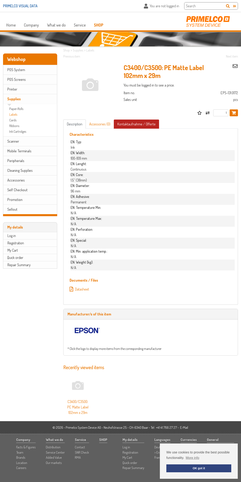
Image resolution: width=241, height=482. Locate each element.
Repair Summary (19, 265)
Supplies (14, 99)
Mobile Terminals (19, 151)
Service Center (55, 452)
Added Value (54, 457)
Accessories (16, 180)
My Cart (12, 250)
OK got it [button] (199, 468)
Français (159, 457)
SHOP (98, 25)
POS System (16, 69)
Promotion (15, 199)
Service (80, 25)
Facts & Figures (26, 447)
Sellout (12, 209)
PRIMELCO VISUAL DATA (20, 6)
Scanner (13, 141)
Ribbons (14, 126)
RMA (78, 457)
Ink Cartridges (17, 131)
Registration (15, 243)
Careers (21, 468)
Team (19, 452)
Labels (13, 114)
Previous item (71, 56)
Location (21, 463)
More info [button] (192, 458)
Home (11, 25)
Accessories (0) (99, 124)
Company (31, 25)
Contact (80, 447)
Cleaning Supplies (20, 170)
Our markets (54, 463)
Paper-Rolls (16, 109)
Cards (12, 120)
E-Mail (184, 427)
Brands (20, 457)
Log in (11, 235)
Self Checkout (17, 190)
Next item (232, 56)
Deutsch (159, 447)
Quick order (15, 257)
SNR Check (82, 452)
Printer (12, 89)
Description (74, 124)
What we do (56, 25)
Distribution (53, 447)
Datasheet (79, 289)
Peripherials (15, 160)
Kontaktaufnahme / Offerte (136, 124)
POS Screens (16, 79)
